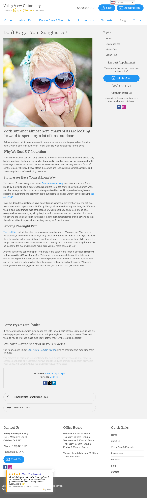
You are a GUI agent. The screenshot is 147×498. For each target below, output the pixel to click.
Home (7, 20)
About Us (25, 20)
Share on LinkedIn (54, 383)
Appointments (129, 8)
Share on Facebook (45, 383)
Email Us (13, 459)
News (109, 38)
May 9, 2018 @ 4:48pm (55, 373)
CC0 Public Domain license (42, 350)
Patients (107, 20)
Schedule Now (120, 78)
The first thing (10, 232)
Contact (138, 20)
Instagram (124, 107)
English (117, 2)
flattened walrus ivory (52, 183)
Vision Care (111, 49)
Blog (123, 20)
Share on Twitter (50, 383)
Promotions (86, 20)
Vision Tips (55, 377)
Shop (106, 8)
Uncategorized (113, 44)
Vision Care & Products (54, 20)
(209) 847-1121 (86, 7)
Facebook (119, 107)
